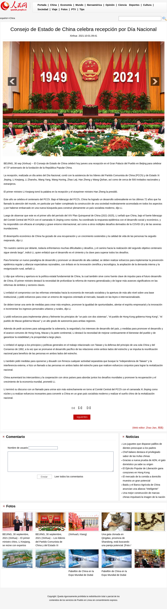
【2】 (80, 407)
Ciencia (122, 5)
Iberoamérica (94, 5)
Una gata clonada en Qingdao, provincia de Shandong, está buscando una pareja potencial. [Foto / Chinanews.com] (116, 541)
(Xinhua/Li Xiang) (78, 534)
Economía (66, 5)
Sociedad (43, 9)
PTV (73, 9)
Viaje (54, 9)
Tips (81, 9)
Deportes (134, 5)
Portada (42, 5)
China (53, 5)
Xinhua (73, 35)
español (3, 18)
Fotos (64, 9)
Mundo (79, 5)
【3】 (88, 407)
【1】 (73, 408)
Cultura (147, 5)
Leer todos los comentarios (68, 476)
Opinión (110, 5)
